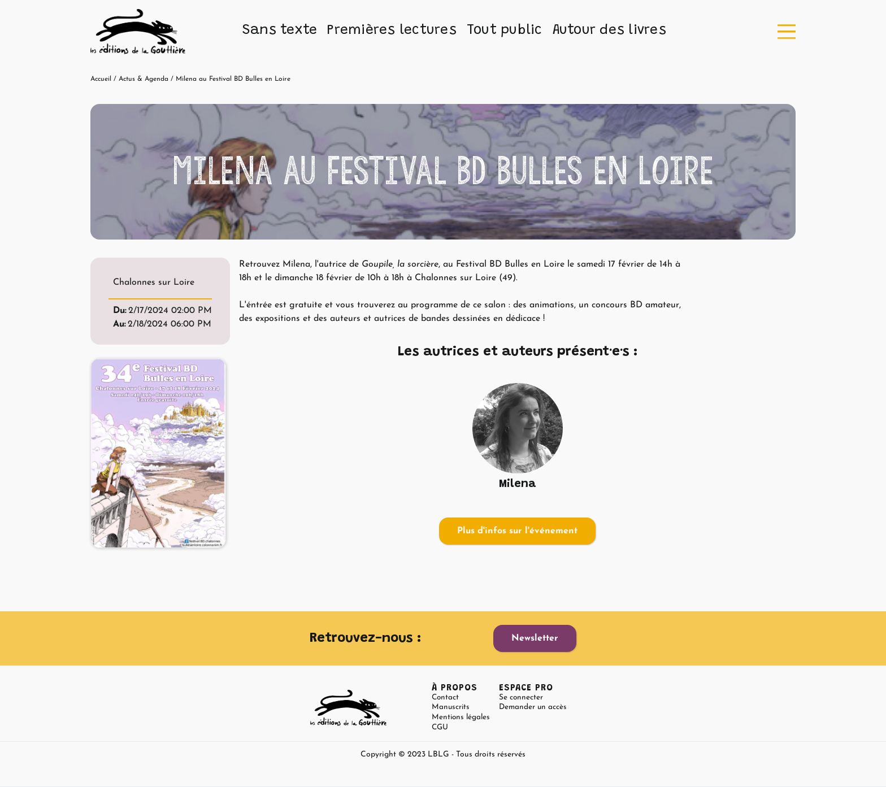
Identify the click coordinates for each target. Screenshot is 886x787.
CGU (440, 727)
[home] (137, 31)
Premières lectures (392, 30)
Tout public (504, 30)
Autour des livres (609, 30)
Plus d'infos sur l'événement (517, 531)
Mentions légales (461, 717)
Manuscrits (451, 707)
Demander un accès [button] (533, 707)
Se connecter (521, 697)
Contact (445, 697)
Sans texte (280, 30)
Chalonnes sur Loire (153, 282)
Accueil (100, 79)
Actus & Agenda (143, 79)
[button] (280, 31)
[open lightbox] (158, 453)
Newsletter (534, 638)
